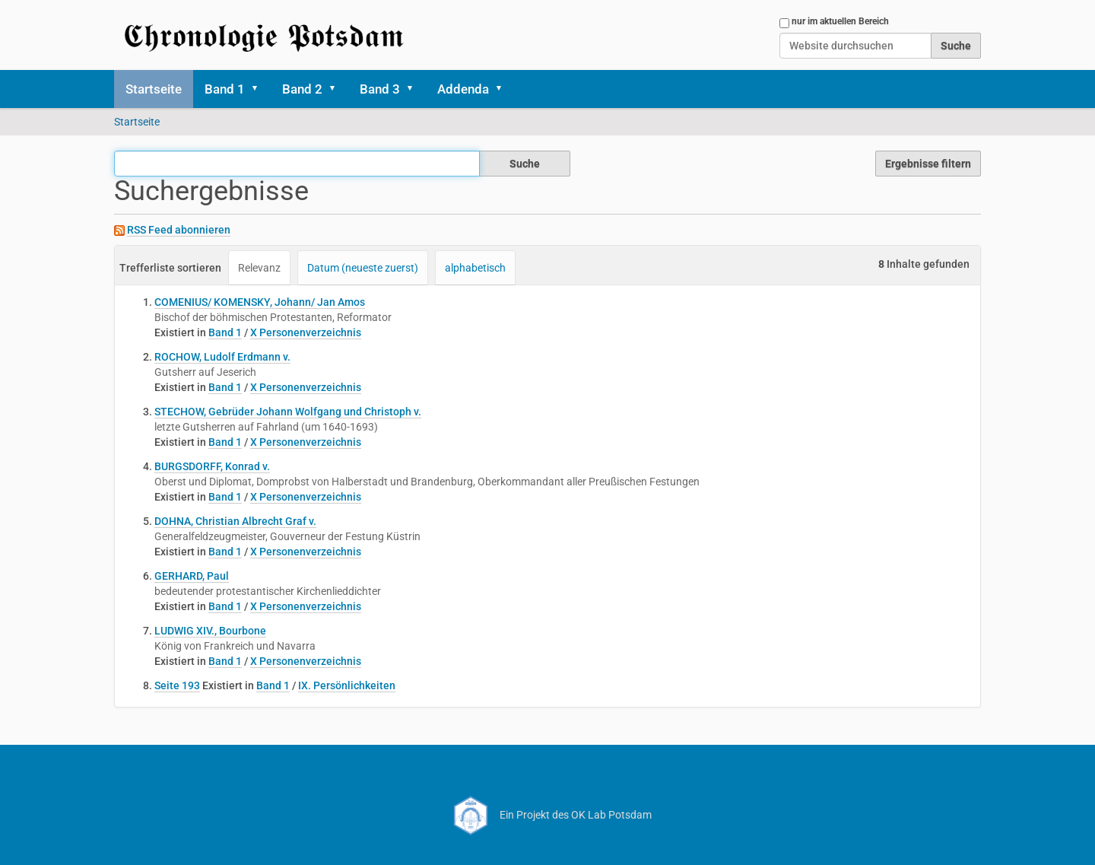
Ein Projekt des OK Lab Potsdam (548, 815)
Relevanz (259, 268)
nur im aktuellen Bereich (840, 21)
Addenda (463, 89)
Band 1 (225, 89)
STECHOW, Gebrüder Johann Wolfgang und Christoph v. (287, 411)
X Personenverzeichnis (305, 332)
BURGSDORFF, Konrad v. (212, 466)
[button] (260, 89)
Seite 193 (177, 685)
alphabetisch (475, 268)
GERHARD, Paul (191, 576)
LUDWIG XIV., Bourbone (210, 631)
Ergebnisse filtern (928, 163)
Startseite (153, 89)
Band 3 (380, 89)
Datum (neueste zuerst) (362, 268)
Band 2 (302, 89)
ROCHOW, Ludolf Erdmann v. (222, 357)
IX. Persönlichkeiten (346, 685)
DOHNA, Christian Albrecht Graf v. (235, 521)
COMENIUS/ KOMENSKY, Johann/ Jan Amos (259, 302)
